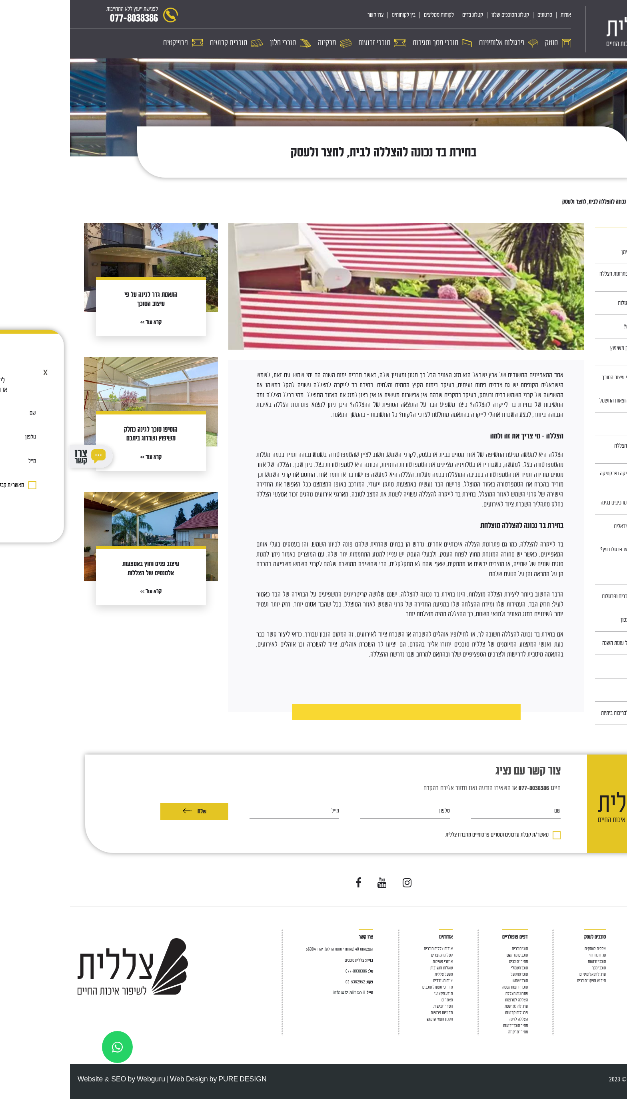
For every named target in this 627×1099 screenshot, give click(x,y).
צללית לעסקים (525, 948)
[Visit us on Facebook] (289, 883)
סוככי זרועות (610, 980)
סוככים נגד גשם (447, 955)
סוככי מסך (612, 987)
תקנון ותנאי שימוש (370, 1019)
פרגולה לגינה (610, 974)
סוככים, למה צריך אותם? (577, 326)
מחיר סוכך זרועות (445, 1025)
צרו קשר (306, 15)
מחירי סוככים (448, 961)
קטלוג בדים (402, 15)
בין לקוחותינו (333, 15)
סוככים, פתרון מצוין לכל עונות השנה (566, 643)
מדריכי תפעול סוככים (367, 987)
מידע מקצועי (373, 993)
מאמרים (588, 201)
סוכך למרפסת (609, 955)
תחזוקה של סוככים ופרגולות (574, 303)
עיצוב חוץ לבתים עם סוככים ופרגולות (566, 596)
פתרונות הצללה (446, 993)
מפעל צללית (374, 974)
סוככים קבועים (609, 1019)
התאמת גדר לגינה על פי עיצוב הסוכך (566, 377)
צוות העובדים (373, 980)
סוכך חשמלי (449, 968)
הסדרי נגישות (373, 1006)
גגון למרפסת (610, 968)
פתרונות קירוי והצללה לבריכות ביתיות (565, 713)
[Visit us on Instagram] (337, 883)
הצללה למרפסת (608, 961)
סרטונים (474, 15)
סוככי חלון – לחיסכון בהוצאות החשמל (564, 400)
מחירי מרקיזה (448, 1032)
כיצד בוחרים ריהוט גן (580, 666)
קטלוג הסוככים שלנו (440, 15)
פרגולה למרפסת (446, 1006)
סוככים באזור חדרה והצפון (575, 620)
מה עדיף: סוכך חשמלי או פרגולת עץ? (565, 549)
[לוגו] (571, 29)
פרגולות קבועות (446, 1012)
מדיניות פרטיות (372, 1012)
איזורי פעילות (373, 961)
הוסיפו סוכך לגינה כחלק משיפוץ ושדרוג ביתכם (570, 352)
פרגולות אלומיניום (522, 974)
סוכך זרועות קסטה (445, 987)
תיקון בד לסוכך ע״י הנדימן (575, 252)
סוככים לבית (610, 948)
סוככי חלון (612, 993)
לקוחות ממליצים (369, 15)
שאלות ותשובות (371, 968)
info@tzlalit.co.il (279, 992)
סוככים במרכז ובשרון (580, 424)
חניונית (593, 573)
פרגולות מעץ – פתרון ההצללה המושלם (572, 449)
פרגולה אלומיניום (606, 1000)
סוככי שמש (450, 980)
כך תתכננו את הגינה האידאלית (572, 526)
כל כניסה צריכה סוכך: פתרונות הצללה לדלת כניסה (564, 277)
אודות (496, 15)
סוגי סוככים (450, 948)
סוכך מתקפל (449, 974)
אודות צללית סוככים (368, 948)
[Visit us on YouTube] (312, 883)
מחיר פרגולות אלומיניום (602, 1012)
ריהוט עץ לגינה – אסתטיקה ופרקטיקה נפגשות (565, 477)
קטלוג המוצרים (372, 955)
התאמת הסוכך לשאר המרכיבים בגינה (565, 502)
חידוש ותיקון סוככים (521, 980)
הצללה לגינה (448, 1019)
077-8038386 (286, 971)
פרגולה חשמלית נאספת (603, 1006)
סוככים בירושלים (584, 690)
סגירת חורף (527, 955)
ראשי (606, 201)
